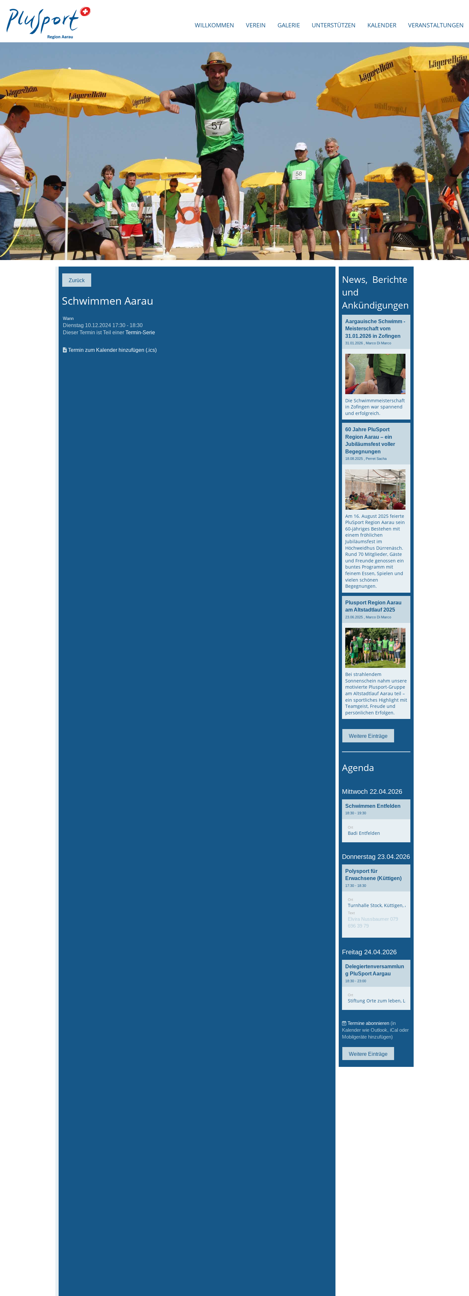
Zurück (77, 280)
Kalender (381, 25)
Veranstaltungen (436, 25)
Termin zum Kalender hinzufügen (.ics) (112, 350)
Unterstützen (334, 25)
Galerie (288, 25)
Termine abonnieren (368, 1023)
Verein (256, 25)
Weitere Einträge (368, 736)
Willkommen (214, 25)
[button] (376, 820)
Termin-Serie (140, 332)
